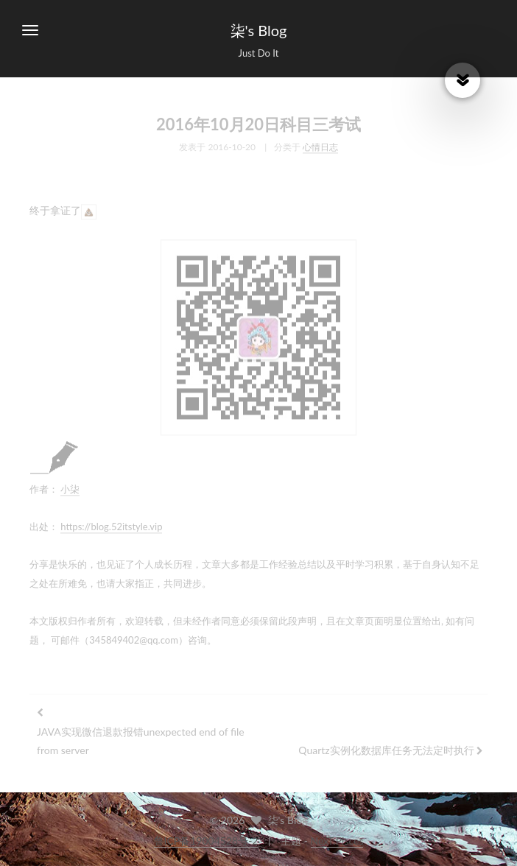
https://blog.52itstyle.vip (111, 524)
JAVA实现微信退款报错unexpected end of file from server (141, 738)
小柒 (70, 487)
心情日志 (320, 144)
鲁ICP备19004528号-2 (206, 840)
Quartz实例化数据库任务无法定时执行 (386, 748)
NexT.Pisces (337, 840)
